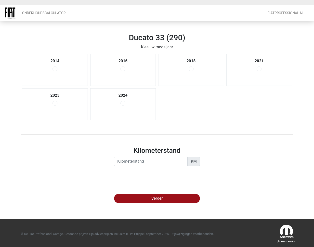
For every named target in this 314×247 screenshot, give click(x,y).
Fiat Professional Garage (10, 13)
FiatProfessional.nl (286, 13)
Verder (157, 198)
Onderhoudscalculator (43, 13)
